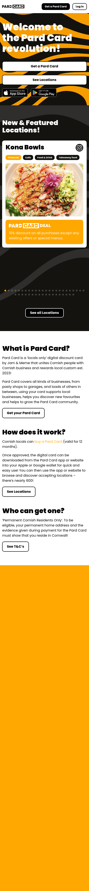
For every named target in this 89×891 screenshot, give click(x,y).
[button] (5, 290)
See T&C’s (15, 546)
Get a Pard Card (44, 66)
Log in (80, 6)
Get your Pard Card (23, 413)
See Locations (44, 79)
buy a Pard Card (48, 441)
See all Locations (44, 312)
